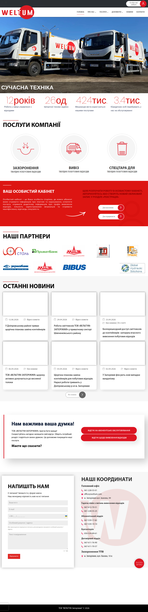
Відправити (14, 556)
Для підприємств (109, 216)
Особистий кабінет (134, 4)
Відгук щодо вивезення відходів (109, 438)
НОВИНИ (129, 12)
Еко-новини (111, 323)
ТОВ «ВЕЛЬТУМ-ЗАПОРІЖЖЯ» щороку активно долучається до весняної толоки (25, 379)
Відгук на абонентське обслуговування (109, 430)
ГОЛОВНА (80, 12)
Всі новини (72, 395)
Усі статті (122, 323)
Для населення (108, 208)
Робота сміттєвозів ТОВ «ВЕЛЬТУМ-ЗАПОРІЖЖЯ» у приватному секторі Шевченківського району (73, 330)
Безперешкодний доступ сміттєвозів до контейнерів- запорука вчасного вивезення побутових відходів (122, 333)
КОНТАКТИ (140, 12)
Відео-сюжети (33, 320)
